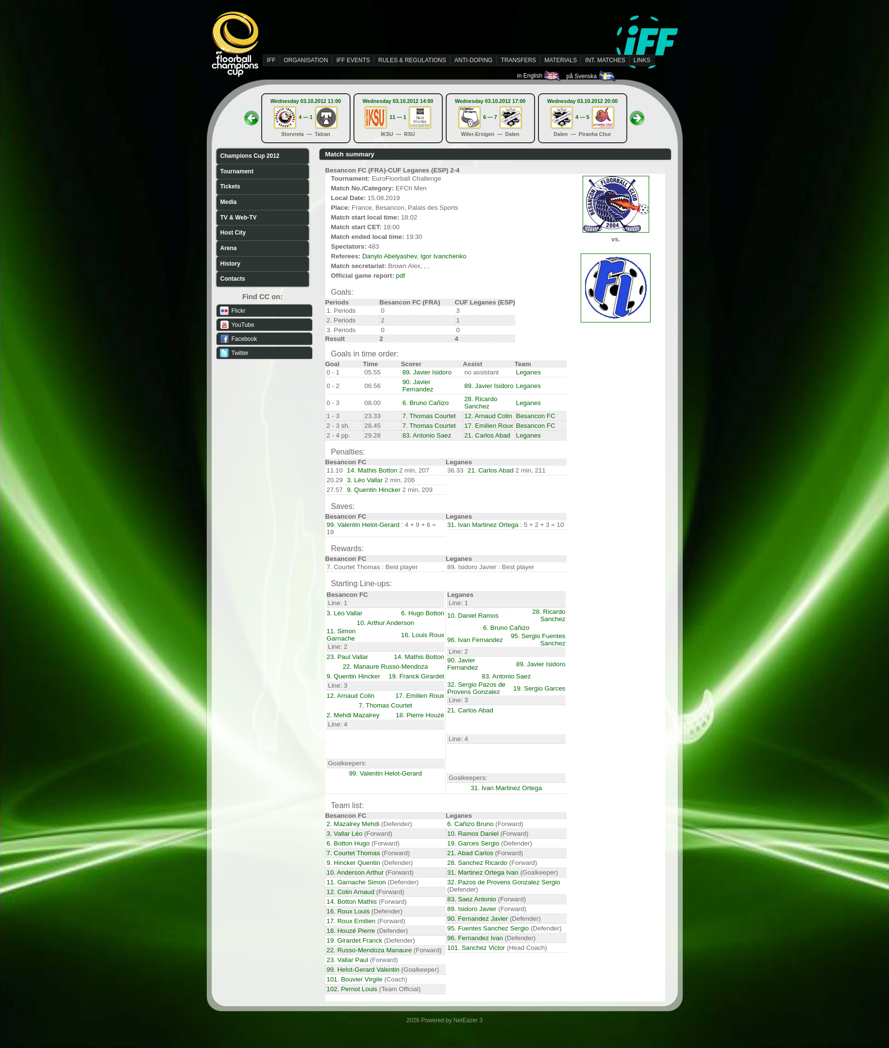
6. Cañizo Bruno (470, 824)
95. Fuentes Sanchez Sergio (488, 928)
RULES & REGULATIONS (412, 60)
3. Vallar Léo (345, 833)
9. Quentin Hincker (374, 489)
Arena (228, 248)
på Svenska (591, 76)
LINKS (642, 60)
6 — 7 (490, 117)
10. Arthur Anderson (385, 622)
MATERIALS (560, 60)
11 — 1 (397, 117)
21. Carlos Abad (487, 435)
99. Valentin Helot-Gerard (363, 524)
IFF (271, 60)
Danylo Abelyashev (389, 256)
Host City (233, 232)
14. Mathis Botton (372, 470)
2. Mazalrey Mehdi (353, 824)
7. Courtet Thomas (353, 853)
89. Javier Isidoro (427, 372)
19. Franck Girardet (416, 676)
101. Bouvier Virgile (355, 979)
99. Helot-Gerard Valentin (363, 969)
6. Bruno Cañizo (426, 402)
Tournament (236, 171)
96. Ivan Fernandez (475, 639)
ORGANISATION (306, 60)
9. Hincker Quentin (353, 862)
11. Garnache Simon (356, 882)
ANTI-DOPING (473, 60)
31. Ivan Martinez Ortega (483, 524)
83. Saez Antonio (471, 899)
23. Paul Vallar (348, 656)
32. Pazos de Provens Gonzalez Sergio (503, 882)
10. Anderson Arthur (355, 872)
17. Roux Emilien (351, 921)
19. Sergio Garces (539, 688)
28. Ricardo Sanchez (480, 402)
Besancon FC (535, 416)
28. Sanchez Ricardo (477, 862)
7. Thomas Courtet (429, 416)
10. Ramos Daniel (473, 833)
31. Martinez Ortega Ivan (483, 872)
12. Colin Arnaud (351, 892)
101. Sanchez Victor (476, 947)
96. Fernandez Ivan (475, 938)
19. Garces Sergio (473, 843)
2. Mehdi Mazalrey (353, 715)
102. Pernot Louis (352, 989)
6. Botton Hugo (348, 843)
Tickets (230, 186)
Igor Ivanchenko (443, 256)
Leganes (528, 372)
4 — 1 (305, 117)
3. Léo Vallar (365, 480)
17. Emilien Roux (488, 425)
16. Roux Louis (348, 911)
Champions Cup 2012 (250, 155)
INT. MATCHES (605, 60)
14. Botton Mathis (352, 901)
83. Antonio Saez (427, 435)
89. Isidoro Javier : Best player (490, 567)
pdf (400, 275)
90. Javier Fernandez (418, 385)
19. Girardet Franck (355, 940)
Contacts (232, 278)
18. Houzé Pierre (351, 930)
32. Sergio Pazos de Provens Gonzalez (476, 688)
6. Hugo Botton (422, 613)
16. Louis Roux (422, 635)
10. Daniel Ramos (473, 615)
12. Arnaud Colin (488, 416)
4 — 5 (582, 117)
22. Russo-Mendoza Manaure (369, 950)
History (230, 263)
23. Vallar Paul (348, 959)
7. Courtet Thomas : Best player (372, 567)
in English (539, 75)
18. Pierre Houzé (420, 715)
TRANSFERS (518, 60)
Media (228, 202)
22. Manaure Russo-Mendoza (385, 666)
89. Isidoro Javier (472, 909)
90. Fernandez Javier (477, 918)
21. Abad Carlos (470, 853)
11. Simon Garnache (341, 634)
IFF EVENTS (353, 60)
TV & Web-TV (238, 217)
